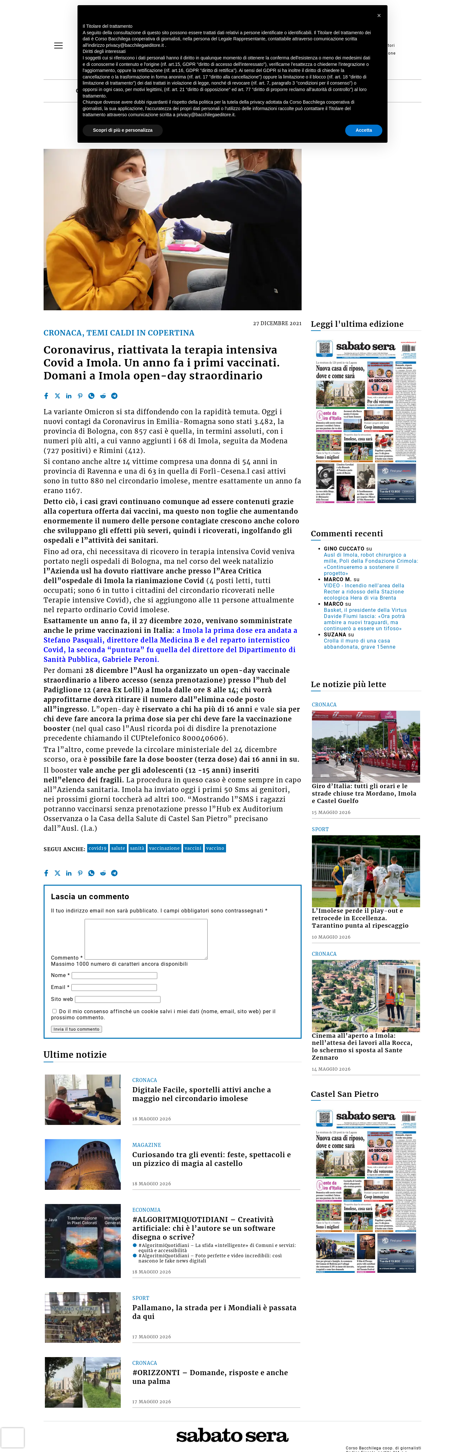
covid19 (98, 848)
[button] (379, 15)
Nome (60, 975)
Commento (67, 958)
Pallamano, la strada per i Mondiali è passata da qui (214, 1312)
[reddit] (103, 396)
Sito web (62, 999)
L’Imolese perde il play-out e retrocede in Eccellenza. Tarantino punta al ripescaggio (360, 918)
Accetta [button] (364, 130)
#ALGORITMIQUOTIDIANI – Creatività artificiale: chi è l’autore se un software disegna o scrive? (203, 1228)
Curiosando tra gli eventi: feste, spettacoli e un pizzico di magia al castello (211, 1159)
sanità (137, 848)
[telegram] (114, 396)
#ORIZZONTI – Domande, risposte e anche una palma (210, 1377)
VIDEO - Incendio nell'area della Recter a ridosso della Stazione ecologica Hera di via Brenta (364, 591)
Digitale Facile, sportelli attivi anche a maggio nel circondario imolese (201, 1094)
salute (118, 848)
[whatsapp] (91, 396)
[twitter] (57, 396)
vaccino (215, 848)
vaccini (193, 848)
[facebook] (46, 396)
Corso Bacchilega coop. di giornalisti (383, 1448)
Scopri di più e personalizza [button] (122, 130)
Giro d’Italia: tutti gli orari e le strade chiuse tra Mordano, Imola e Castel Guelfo (364, 794)
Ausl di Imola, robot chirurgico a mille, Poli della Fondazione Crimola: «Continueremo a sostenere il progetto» (371, 564)
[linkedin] (69, 396)
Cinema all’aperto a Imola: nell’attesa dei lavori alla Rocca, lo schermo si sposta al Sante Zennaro (362, 1047)
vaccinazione (164, 848)
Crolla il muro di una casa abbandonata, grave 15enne (360, 644)
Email (60, 987)
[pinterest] (80, 396)
